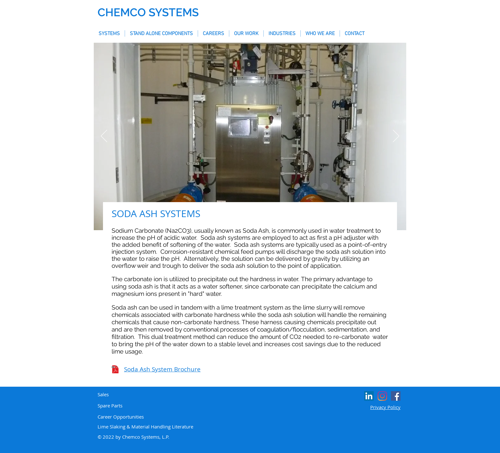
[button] (109, 33)
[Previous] (104, 136)
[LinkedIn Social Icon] (369, 396)
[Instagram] (382, 396)
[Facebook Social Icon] (396, 396)
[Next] (396, 136)
